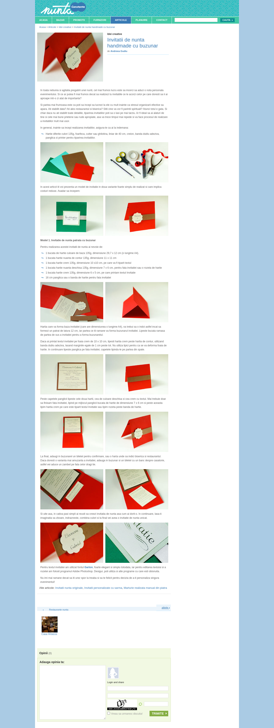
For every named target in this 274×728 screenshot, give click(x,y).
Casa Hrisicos (49, 634)
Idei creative (65, 27)
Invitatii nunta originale (69, 587)
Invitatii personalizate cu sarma (103, 587)
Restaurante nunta (58, 609)
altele (166, 607)
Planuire (141, 20)
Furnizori (99, 20)
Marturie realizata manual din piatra (145, 587)
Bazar (60, 20)
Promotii (79, 20)
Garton (88, 567)
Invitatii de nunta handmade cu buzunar (94, 27)
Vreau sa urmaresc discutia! (125, 713)
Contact (161, 20)
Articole (121, 20)
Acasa (43, 20)
